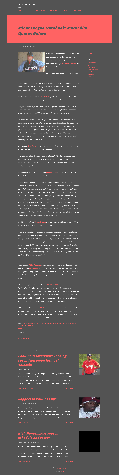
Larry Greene (40, 222)
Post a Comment (23, 338)
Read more (69, 388)
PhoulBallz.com (26, 4)
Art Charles (33, 268)
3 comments (27, 422)
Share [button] (90, 53)
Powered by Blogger (59, 468)
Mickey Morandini (69, 63)
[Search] (93, 5)
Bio (27, 10)
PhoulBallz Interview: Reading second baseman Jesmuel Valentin (42, 360)
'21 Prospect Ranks (38, 10)
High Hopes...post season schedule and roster (38, 435)
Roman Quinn (51, 172)
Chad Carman (32, 146)
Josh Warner (45, 96)
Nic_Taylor (63, 471)
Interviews (65, 10)
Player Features (52, 10)
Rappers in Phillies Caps (37, 399)
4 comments (27, 461)
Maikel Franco (45, 308)
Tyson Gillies (52, 285)
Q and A (90, 72)
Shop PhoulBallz (77, 10)
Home (19, 10)
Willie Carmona (35, 265)
